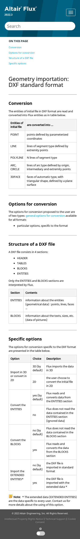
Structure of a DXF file (21, 58)
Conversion (15, 47)
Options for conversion (22, 52)
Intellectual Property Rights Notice (23, 518)
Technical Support (55, 518)
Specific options (17, 63)
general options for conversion (45, 216)
